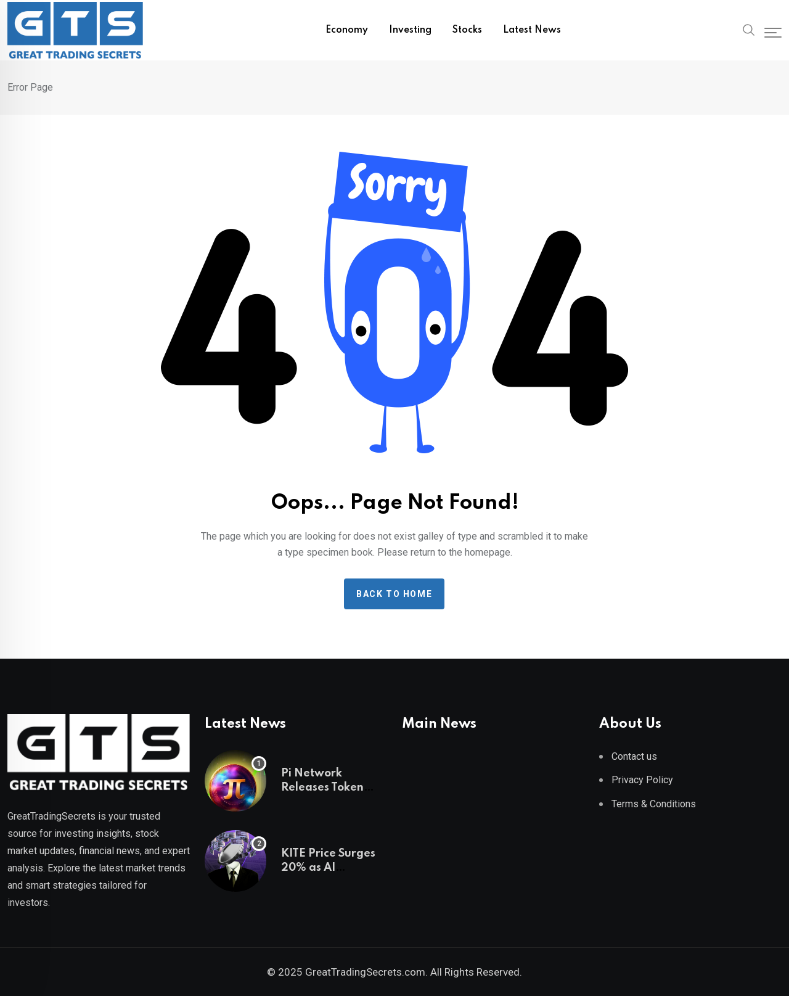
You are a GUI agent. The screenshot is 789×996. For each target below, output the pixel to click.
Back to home (394, 594)
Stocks (467, 30)
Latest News (532, 30)
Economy (346, 30)
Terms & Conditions (653, 804)
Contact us (634, 756)
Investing (410, 30)
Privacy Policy (642, 780)
